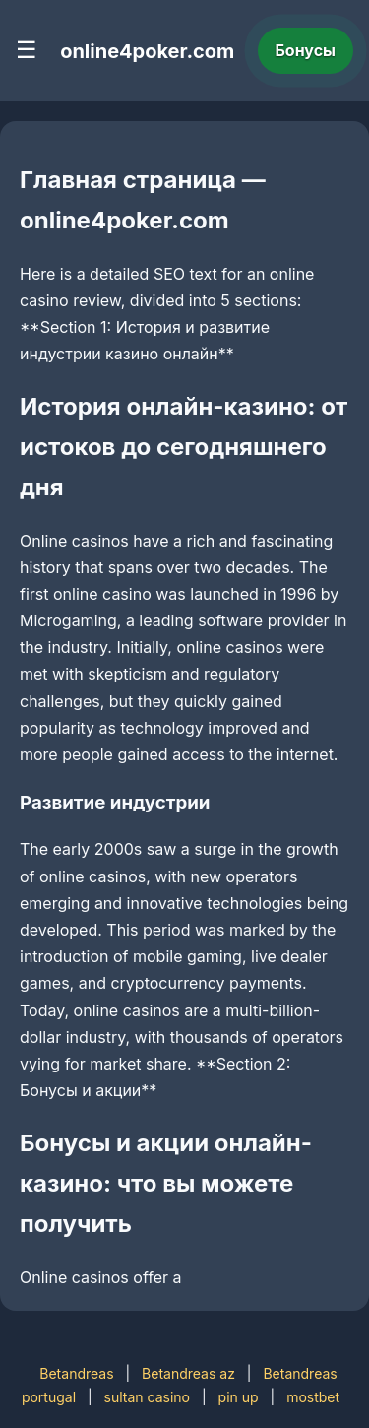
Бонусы (306, 50)
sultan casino (147, 1397)
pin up (238, 1397)
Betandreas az (188, 1373)
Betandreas (76, 1373)
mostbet (312, 1397)
